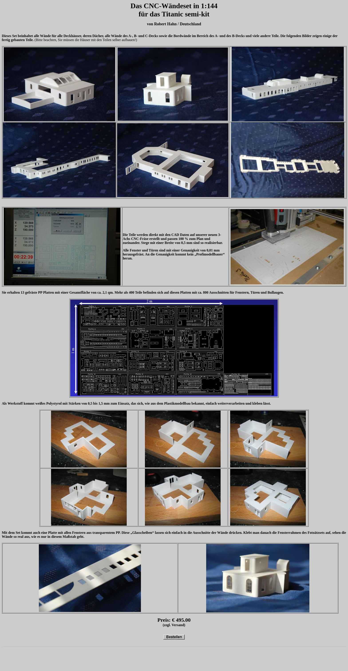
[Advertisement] (82, 659)
